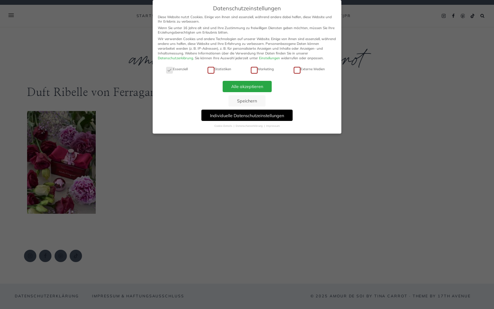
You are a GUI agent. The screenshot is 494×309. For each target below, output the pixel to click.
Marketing (262, 69)
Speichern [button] (247, 100)
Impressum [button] (273, 125)
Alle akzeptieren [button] (247, 86)
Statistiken (219, 69)
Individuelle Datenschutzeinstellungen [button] (247, 115)
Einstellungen (269, 58)
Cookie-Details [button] (223, 125)
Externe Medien (309, 69)
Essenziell (177, 69)
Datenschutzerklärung (175, 58)
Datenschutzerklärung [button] (249, 125)
